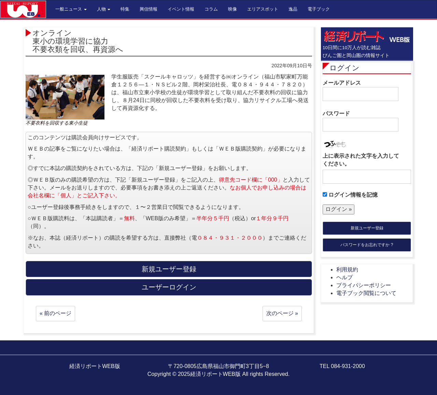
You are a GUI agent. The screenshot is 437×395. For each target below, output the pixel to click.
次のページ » (282, 313)
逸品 (292, 9)
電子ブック (319, 9)
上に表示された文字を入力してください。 (361, 160)
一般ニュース (71, 9)
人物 (104, 9)
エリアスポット (262, 9)
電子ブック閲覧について (366, 293)
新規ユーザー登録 (367, 228)
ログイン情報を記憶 (350, 195)
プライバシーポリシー (363, 285)
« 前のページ (55, 313)
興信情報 (148, 9)
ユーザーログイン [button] (169, 287)
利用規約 (347, 269)
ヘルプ (344, 277)
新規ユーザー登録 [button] (169, 269)
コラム (211, 9)
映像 (232, 9)
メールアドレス (360, 90)
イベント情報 (181, 9)
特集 (125, 9)
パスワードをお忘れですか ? (366, 244)
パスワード (360, 121)
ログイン (344, 68)
